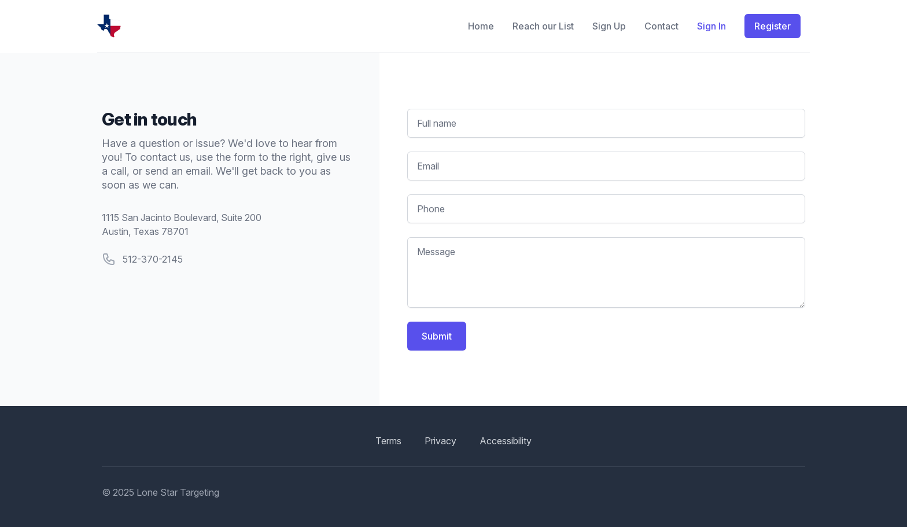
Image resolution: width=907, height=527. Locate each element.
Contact (661, 26)
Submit (437, 336)
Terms (388, 441)
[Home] (271, 26)
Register (772, 26)
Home (481, 26)
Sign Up (609, 26)
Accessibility (506, 441)
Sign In (711, 26)
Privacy (440, 441)
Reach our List (543, 26)
